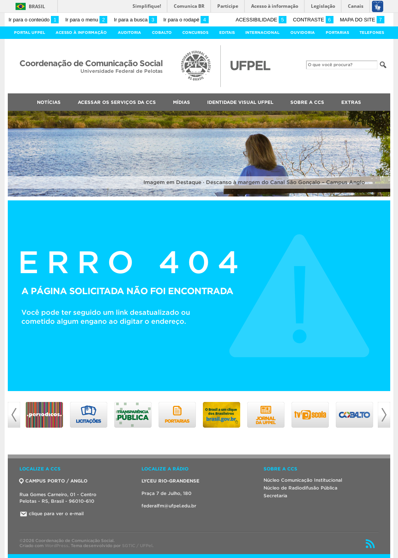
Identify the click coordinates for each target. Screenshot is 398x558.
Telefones (372, 32)
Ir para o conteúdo (34, 20)
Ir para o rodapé (185, 20)
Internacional (262, 32)
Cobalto (162, 32)
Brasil (37, 6)
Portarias (337, 32)
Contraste (313, 20)
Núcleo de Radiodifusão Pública (300, 487)
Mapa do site (362, 20)
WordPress (56, 545)
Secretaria (275, 495)
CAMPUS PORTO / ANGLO (53, 480)
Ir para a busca (135, 20)
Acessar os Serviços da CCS (117, 102)
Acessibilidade (261, 20)
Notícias (49, 102)
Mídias (181, 102)
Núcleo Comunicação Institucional (303, 480)
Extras (351, 102)
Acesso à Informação (81, 32)
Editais (227, 32)
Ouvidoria (302, 32)
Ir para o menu (86, 20)
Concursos (195, 32)
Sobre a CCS (307, 102)
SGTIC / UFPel (137, 545)
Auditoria (129, 32)
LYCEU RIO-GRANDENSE (170, 480)
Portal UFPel (29, 32)
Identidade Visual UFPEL (240, 102)
